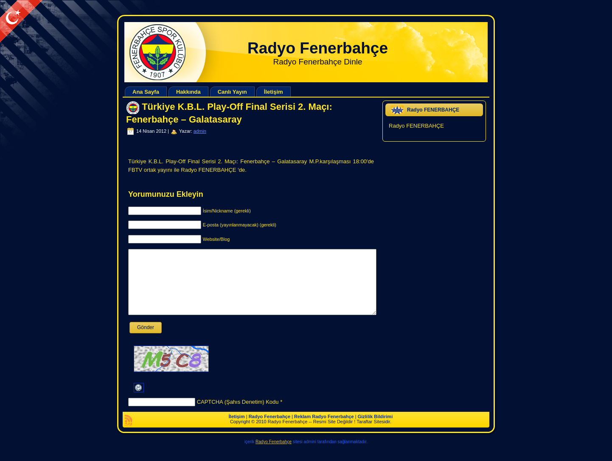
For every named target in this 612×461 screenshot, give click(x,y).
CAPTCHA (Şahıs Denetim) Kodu (238, 414)
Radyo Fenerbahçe (317, 48)
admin (200, 131)
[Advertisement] (154, 19)
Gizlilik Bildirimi (375, 429)
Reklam (302, 429)
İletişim (237, 429)
